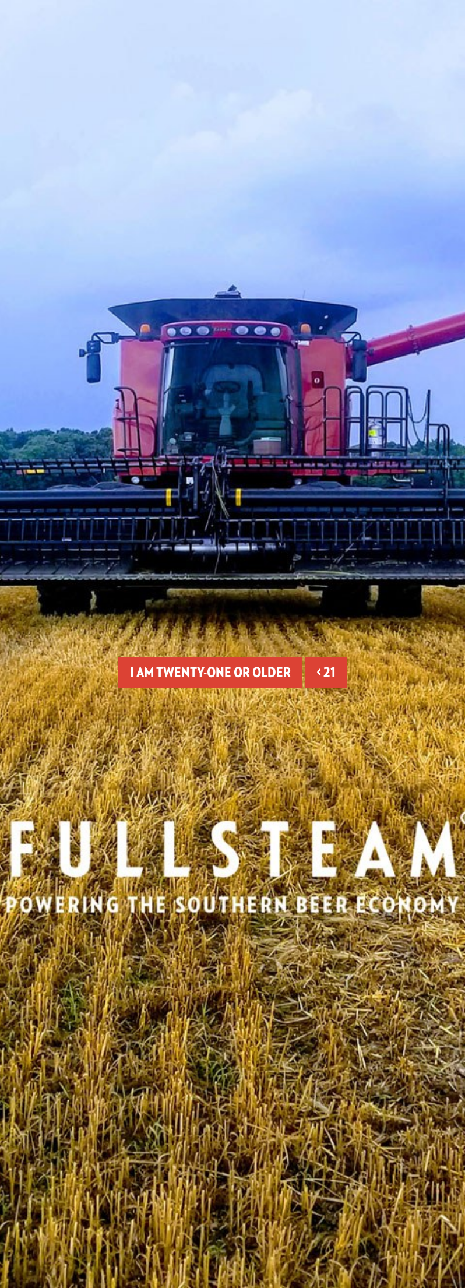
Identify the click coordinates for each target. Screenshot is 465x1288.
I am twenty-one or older (210, 672)
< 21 (326, 672)
